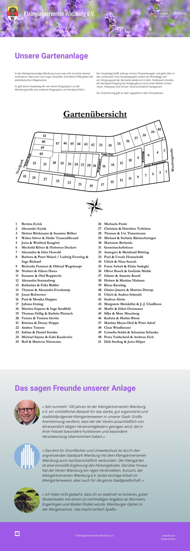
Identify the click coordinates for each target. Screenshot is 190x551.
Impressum (168, 535)
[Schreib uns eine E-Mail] (17, 534)
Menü (180, 13)
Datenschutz (168, 539)
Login (164, 13)
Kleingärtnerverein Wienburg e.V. (59, 13)
